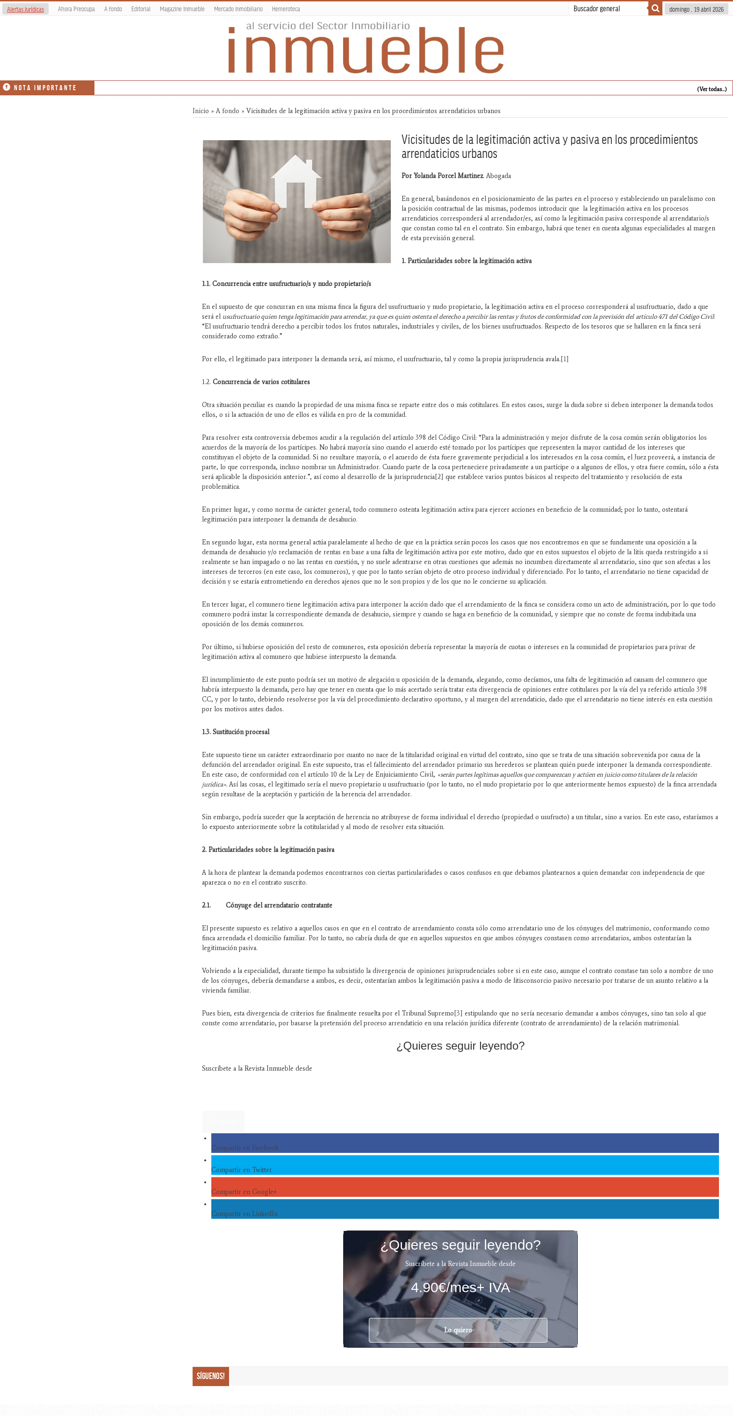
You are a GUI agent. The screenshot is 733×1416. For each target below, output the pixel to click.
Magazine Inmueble (182, 8)
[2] (439, 477)
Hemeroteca (286, 8)
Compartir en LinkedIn (244, 1214)
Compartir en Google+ (244, 1192)
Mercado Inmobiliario (238, 8)
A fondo (113, 8)
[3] (458, 1013)
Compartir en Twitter (241, 1170)
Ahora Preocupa (76, 8)
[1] (565, 359)
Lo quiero (223, 1122)
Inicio (201, 111)
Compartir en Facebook (245, 1148)
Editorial (141, 8)
